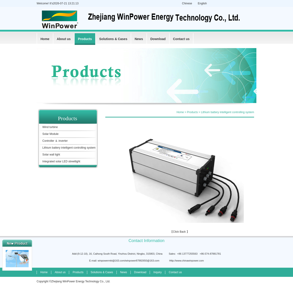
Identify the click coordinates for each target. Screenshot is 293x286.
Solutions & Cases (113, 39)
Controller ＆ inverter (55, 140)
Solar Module (50, 134)
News (139, 39)
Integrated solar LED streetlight (61, 161)
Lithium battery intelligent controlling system (68, 147)
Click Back (179, 231)
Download (158, 39)
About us (64, 39)
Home (45, 39)
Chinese (187, 3)
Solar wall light (51, 154)
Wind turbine (50, 127)
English (202, 3)
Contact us (181, 39)
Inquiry (157, 272)
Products (85, 39)
